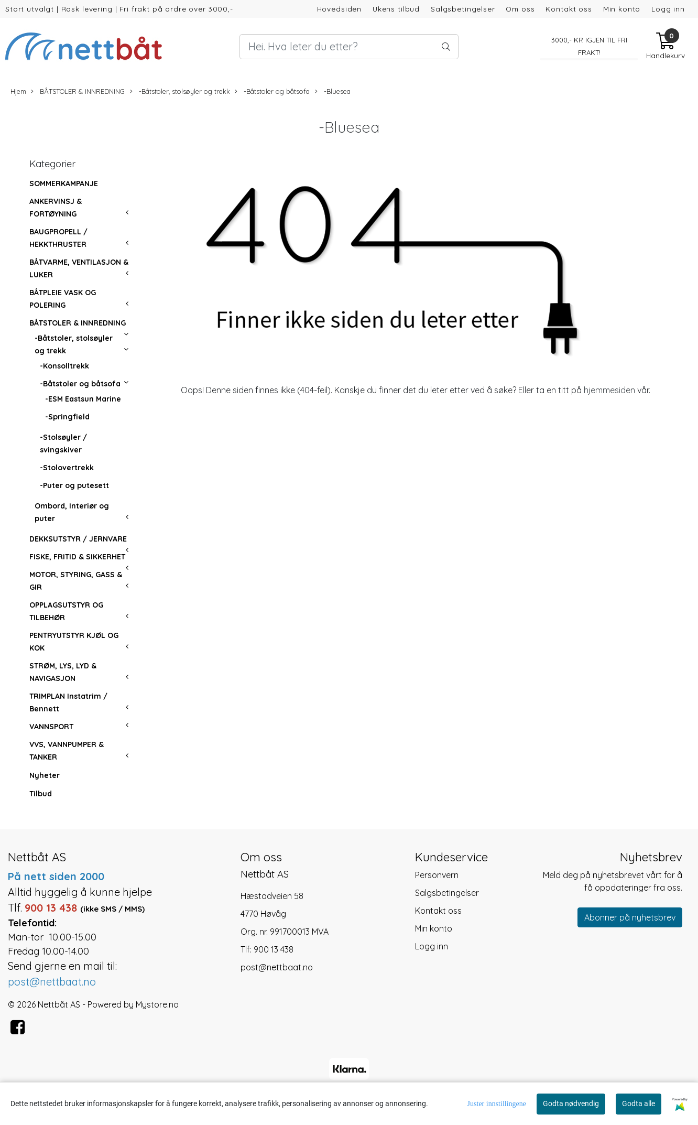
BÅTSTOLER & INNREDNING (78, 91)
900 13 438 (273, 949)
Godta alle (638, 1103)
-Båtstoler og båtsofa (272, 91)
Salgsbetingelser (463, 8)
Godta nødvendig (571, 1103)
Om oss (520, 8)
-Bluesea (333, 91)
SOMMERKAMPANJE (63, 183)
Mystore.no (157, 1004)
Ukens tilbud (396, 8)
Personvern (437, 875)
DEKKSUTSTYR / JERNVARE (78, 539)
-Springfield (67, 416)
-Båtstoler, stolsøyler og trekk (180, 91)
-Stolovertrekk (67, 467)
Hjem (18, 91)
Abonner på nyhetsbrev (629, 917)
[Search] (348, 46)
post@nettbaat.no (277, 967)
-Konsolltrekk (64, 366)
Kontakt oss (569, 8)
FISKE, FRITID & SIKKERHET (77, 556)
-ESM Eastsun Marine (83, 399)
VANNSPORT (51, 726)
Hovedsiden (339, 8)
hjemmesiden (609, 390)
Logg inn (668, 8)
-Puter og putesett (74, 485)
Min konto (622, 8)
